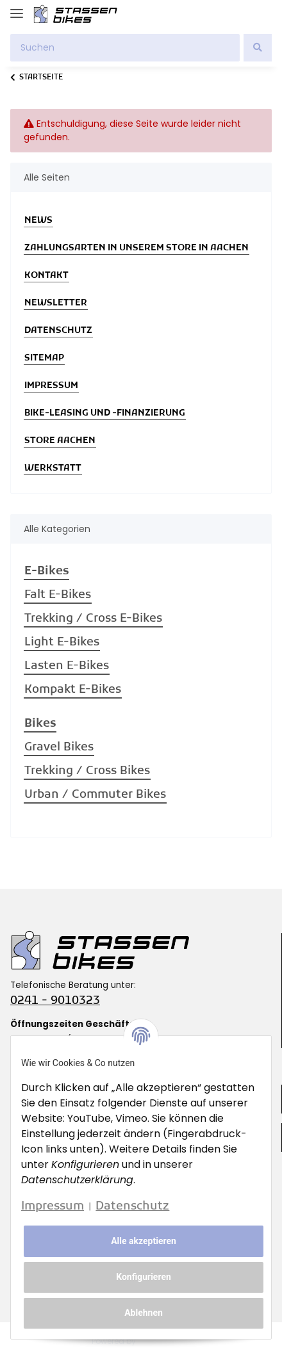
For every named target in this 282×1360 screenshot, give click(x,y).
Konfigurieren (143, 1277)
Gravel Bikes (59, 747)
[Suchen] (125, 47)
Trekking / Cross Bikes (87, 771)
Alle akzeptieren (143, 1241)
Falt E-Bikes (57, 595)
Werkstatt (52, 468)
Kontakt (46, 276)
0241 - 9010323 (55, 1001)
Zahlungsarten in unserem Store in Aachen (136, 248)
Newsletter (55, 303)
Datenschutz (58, 331)
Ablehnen (143, 1312)
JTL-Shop (164, 1341)
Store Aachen (59, 441)
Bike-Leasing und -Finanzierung (104, 413)
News (38, 221)
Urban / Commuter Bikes (95, 795)
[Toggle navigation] (16, 8)
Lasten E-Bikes (66, 666)
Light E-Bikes (61, 642)
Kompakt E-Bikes (72, 690)
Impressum (51, 386)
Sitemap (44, 358)
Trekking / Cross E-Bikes (93, 618)
